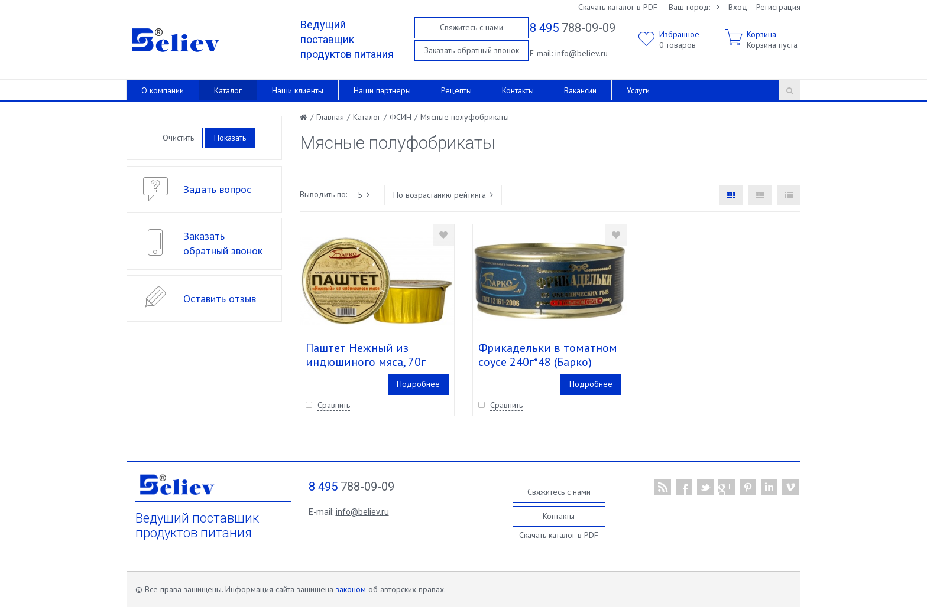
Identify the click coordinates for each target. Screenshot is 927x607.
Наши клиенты (297, 90)
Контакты (518, 90)
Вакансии (580, 90)
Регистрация (778, 7)
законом (351, 589)
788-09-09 (572, 28)
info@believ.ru (581, 53)
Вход (737, 7)
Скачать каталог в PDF (617, 7)
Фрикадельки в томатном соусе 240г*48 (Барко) (547, 355)
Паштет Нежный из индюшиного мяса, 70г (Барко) (366, 362)
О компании (162, 90)
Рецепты (456, 90)
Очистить (178, 137)
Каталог (228, 90)
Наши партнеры (382, 90)
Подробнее (418, 383)
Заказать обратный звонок (471, 50)
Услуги (638, 90)
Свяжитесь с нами (471, 27)
